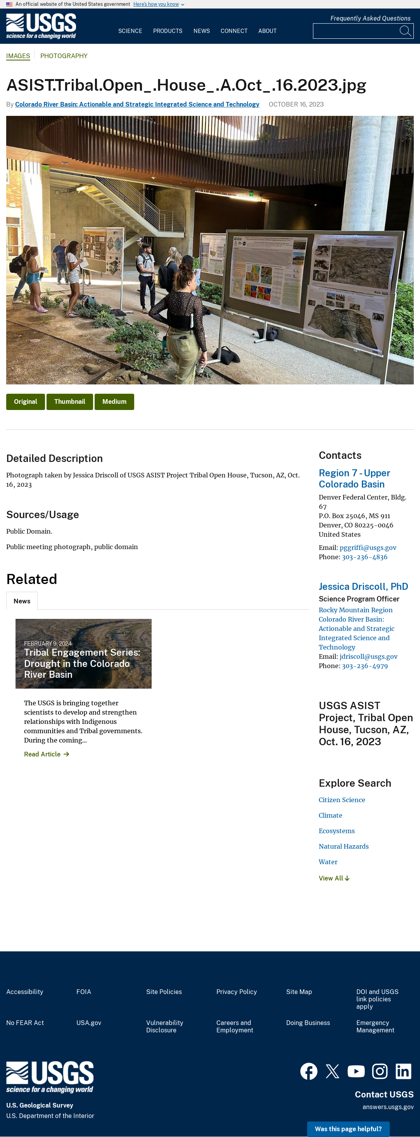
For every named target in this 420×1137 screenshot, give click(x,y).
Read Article (42, 754)
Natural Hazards (344, 846)
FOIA (83, 992)
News (202, 31)
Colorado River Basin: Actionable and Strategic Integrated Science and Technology (137, 104)
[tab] (22, 601)
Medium (114, 401)
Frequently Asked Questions (370, 18)
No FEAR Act (25, 1023)
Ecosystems (337, 831)
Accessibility (24, 992)
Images (18, 56)
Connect (234, 31)
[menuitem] (130, 26)
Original (25, 401)
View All (334, 878)
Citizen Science (342, 800)
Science (130, 31)
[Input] (363, 31)
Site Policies (164, 992)
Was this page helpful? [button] (348, 1129)
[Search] (406, 31)
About (267, 31)
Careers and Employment (234, 1027)
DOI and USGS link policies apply (377, 999)
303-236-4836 (365, 557)
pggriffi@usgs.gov (368, 547)
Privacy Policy (236, 992)
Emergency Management (375, 1027)
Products (167, 31)
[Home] (41, 37)
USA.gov (88, 1023)
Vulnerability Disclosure (164, 1027)
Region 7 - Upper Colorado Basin (355, 478)
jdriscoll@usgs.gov (369, 656)
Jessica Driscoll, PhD (363, 586)
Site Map (299, 992)
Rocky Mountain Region (356, 610)
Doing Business (308, 1023)
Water (328, 862)
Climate (330, 815)
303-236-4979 (365, 666)
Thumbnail (69, 401)
